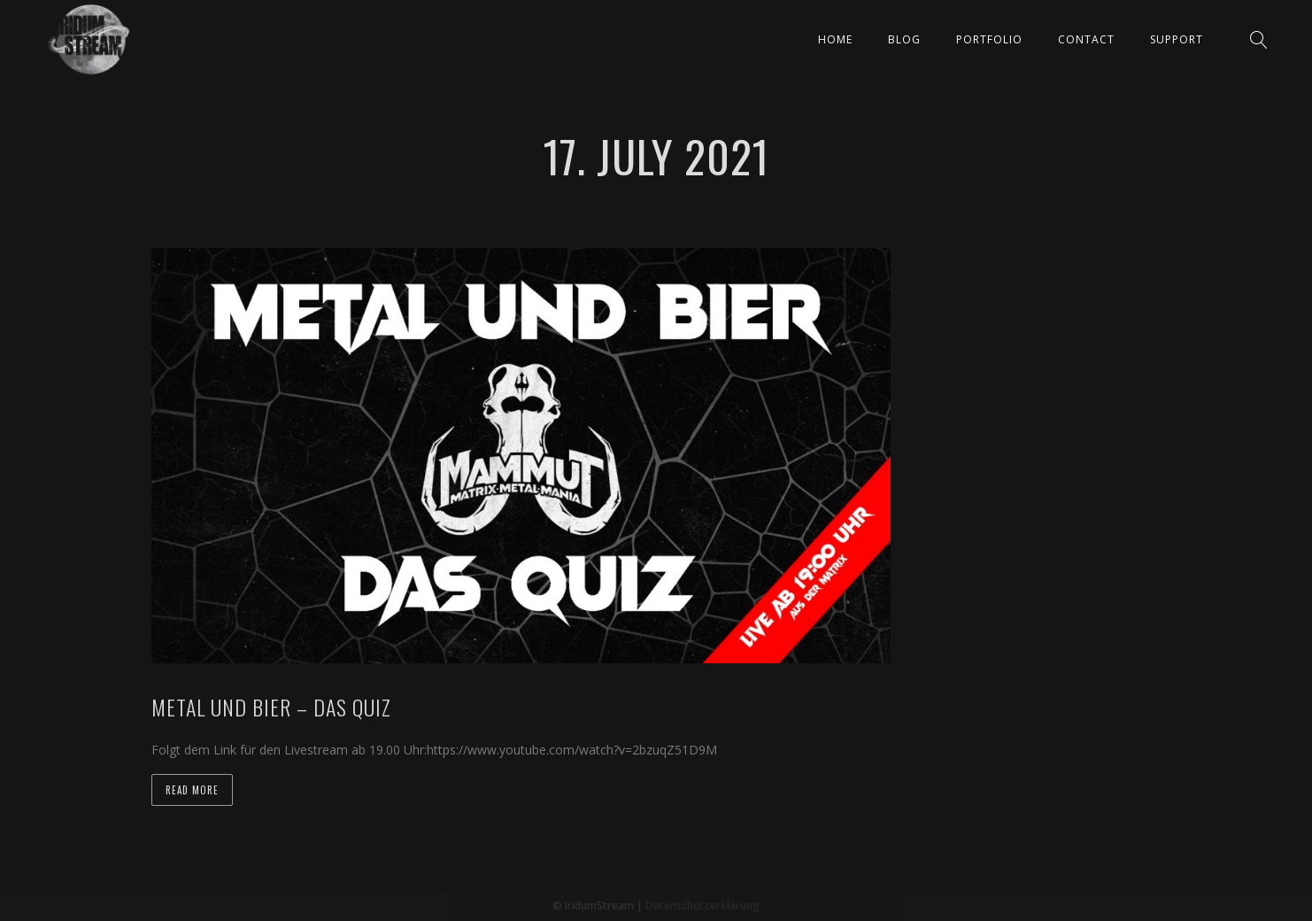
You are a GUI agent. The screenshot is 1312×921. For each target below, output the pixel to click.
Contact (1086, 39)
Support (1176, 39)
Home (835, 39)
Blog (904, 39)
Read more (192, 790)
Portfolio (989, 39)
